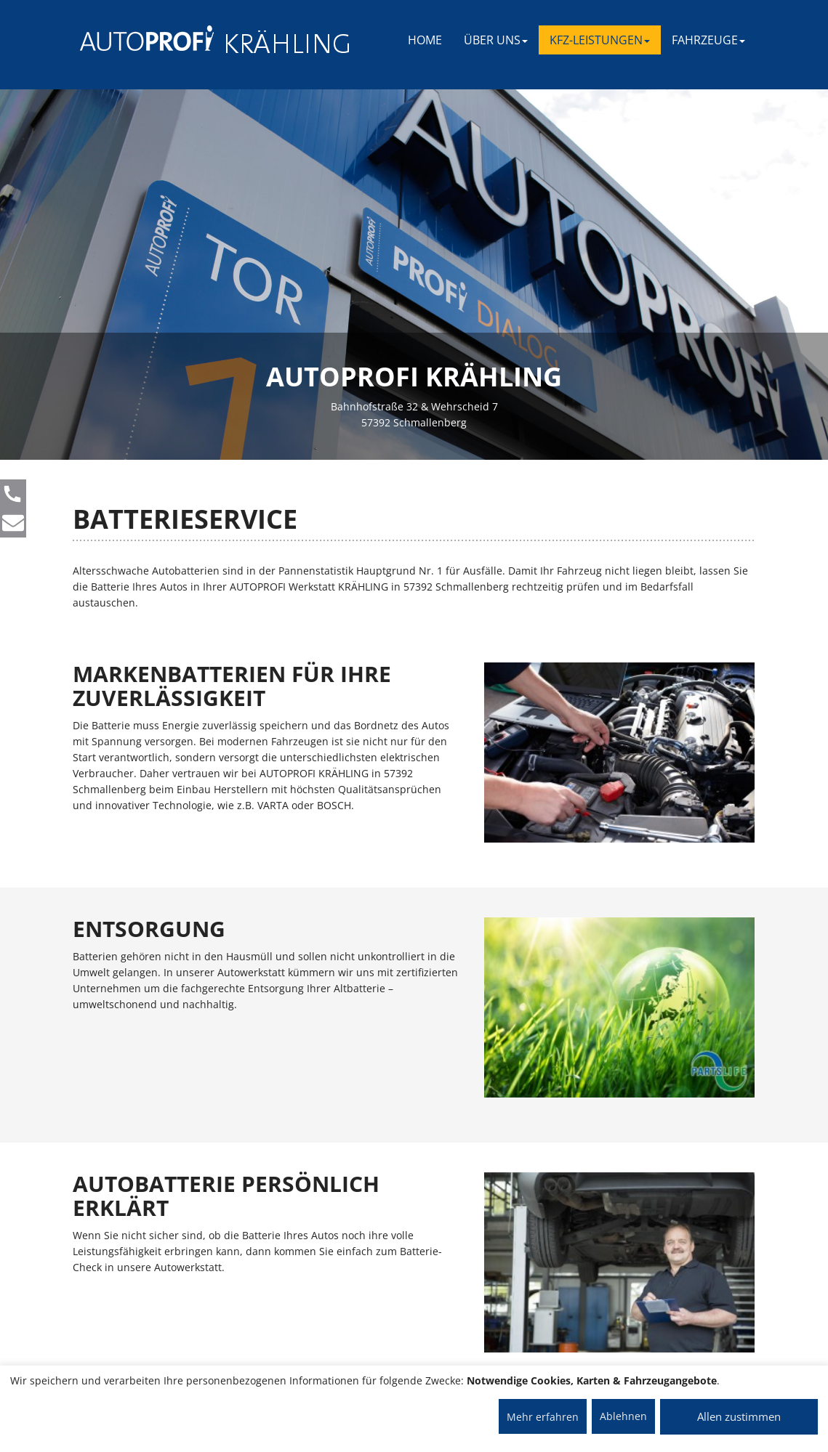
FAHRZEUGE (708, 40)
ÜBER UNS (496, 40)
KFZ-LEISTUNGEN (600, 40)
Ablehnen (623, 1416)
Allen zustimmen (739, 1416)
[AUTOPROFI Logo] (138, 38)
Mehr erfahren (543, 1417)
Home (425, 40)
